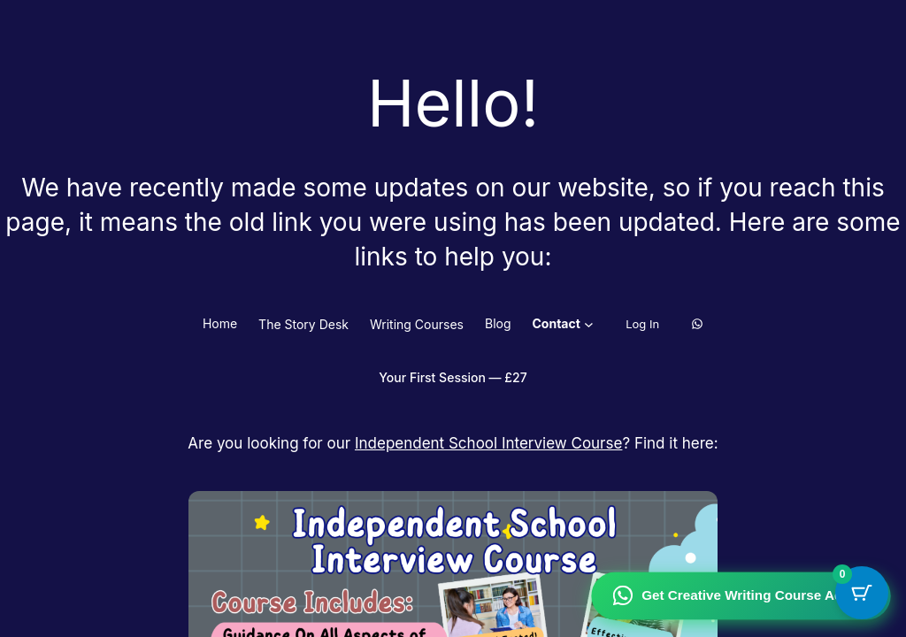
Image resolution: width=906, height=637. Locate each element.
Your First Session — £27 (452, 377)
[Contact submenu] (589, 324)
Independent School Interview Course (488, 443)
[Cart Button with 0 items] (861, 592)
